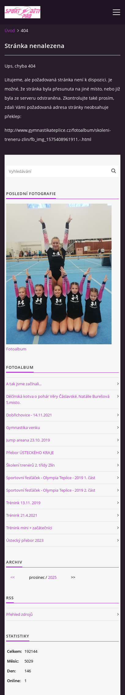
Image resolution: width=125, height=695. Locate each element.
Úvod (10, 30)
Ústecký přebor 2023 (24, 540)
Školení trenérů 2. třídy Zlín (30, 465)
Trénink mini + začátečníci (29, 527)
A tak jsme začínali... (24, 383)
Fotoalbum (16, 349)
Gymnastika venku (23, 427)
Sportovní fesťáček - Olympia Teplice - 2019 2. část (50, 490)
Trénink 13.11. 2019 (23, 502)
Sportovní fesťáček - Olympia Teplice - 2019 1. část (50, 477)
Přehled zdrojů (19, 614)
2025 (52, 577)
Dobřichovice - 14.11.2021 (29, 415)
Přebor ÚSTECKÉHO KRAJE (30, 452)
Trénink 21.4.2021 (21, 515)
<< (12, 577)
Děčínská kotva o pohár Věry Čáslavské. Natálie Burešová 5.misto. (57, 399)
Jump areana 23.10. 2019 (28, 440)
